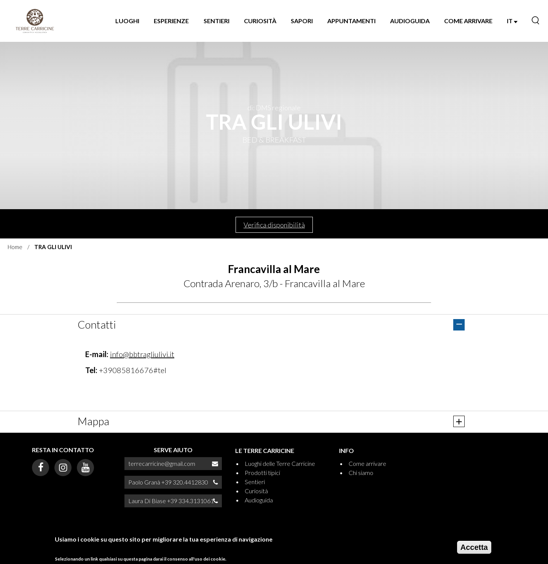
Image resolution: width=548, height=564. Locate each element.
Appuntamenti (351, 20)
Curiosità (260, 20)
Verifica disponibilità (274, 225)
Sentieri (216, 20)
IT (512, 20)
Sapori (302, 20)
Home (15, 246)
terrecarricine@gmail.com (161, 463)
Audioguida (410, 20)
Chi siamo (361, 472)
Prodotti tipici (262, 472)
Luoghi (127, 20)
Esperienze (171, 20)
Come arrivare (468, 20)
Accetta (474, 547)
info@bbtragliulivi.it (142, 354)
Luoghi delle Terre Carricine (280, 463)
